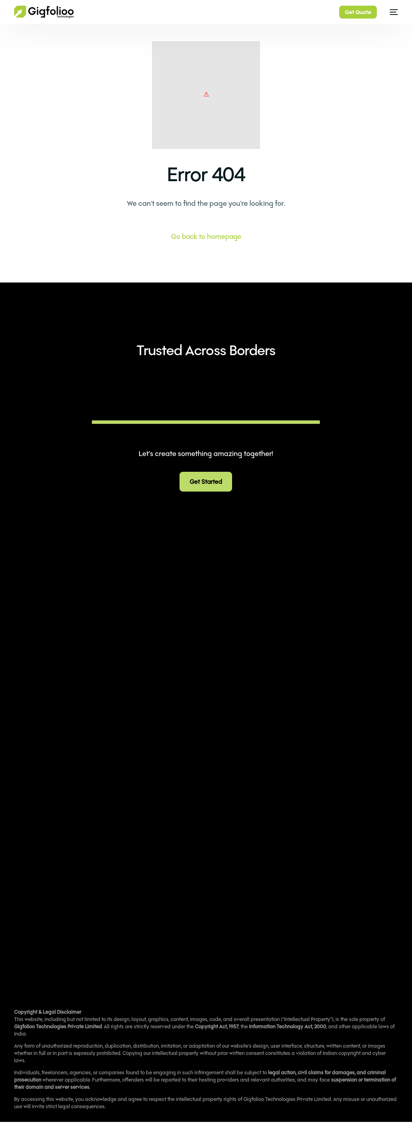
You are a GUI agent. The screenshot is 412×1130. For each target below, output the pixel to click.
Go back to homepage (206, 236)
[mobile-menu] (391, 12)
